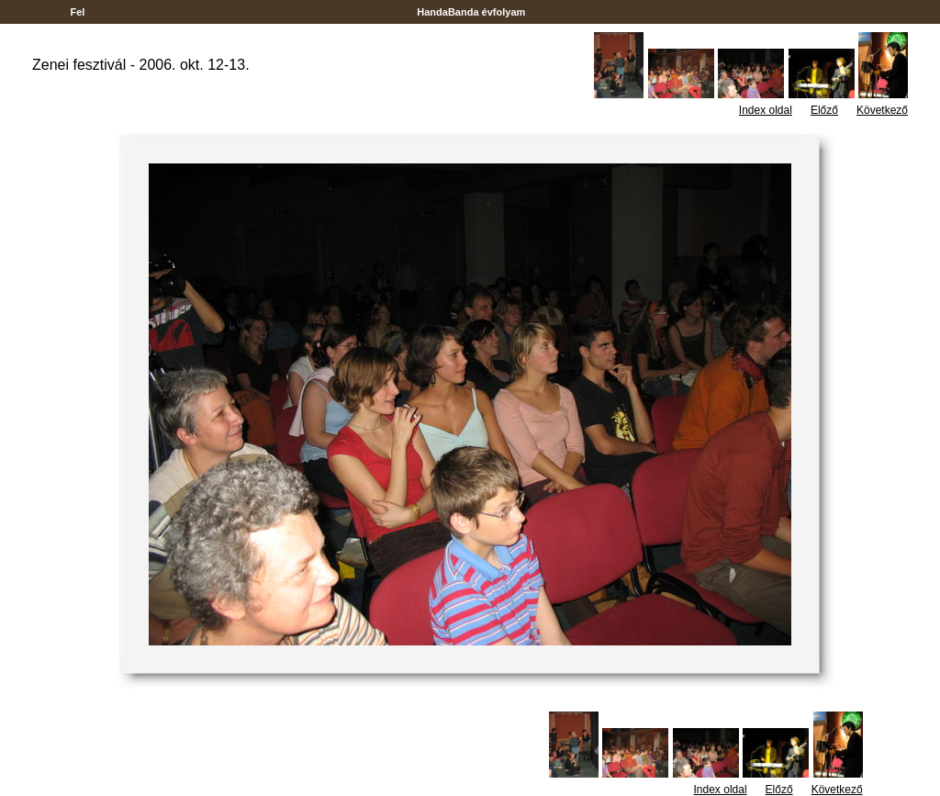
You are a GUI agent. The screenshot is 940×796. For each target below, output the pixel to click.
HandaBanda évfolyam (471, 11)
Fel (77, 11)
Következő (882, 110)
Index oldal (765, 110)
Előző (824, 110)
